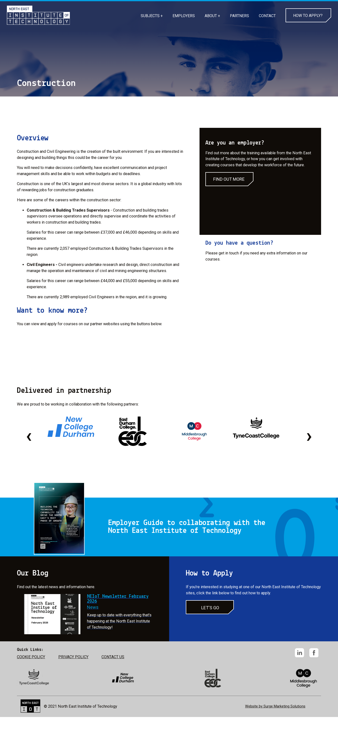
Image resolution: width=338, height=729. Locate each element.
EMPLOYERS (184, 15)
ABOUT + (212, 15)
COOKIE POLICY (31, 657)
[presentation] (29, 435)
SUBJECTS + (152, 15)
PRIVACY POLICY (73, 657)
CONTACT (267, 15)
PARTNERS (239, 15)
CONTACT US (112, 657)
